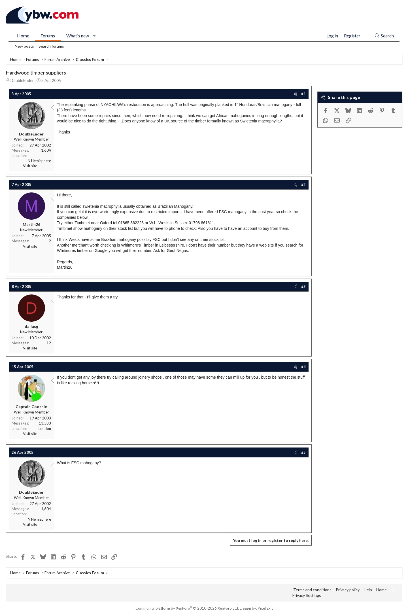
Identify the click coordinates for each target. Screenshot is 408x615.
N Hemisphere (39, 160)
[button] (94, 35)
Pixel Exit (265, 608)
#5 (303, 452)
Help (368, 589)
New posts (24, 46)
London (45, 428)
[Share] (295, 93)
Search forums (51, 46)
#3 (303, 286)
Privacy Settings (306, 595)
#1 (303, 94)
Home (23, 35)
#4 (303, 366)
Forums (48, 35)
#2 (303, 184)
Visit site (30, 166)
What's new (77, 35)
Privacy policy (348, 589)
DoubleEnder (22, 80)
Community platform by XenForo (187, 608)
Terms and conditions (312, 589)
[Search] (384, 35)
